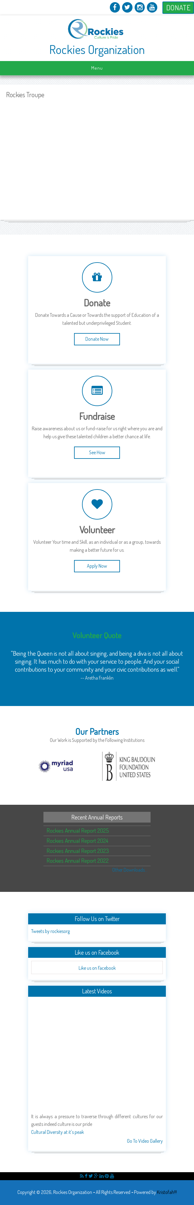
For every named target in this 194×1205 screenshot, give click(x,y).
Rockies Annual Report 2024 (77, 840)
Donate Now (97, 339)
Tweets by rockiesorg (50, 931)
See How (97, 452)
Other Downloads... (129, 870)
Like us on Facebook (97, 968)
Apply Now (97, 566)
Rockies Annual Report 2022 (78, 860)
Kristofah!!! (167, 1192)
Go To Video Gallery (145, 1141)
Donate (178, 7)
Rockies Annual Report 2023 (78, 850)
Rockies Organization (97, 49)
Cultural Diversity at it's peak (57, 1132)
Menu (97, 68)
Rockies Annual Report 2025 (78, 830)
